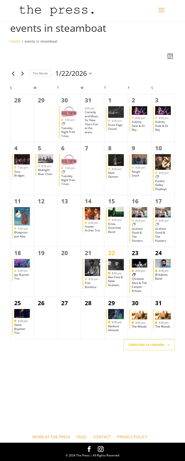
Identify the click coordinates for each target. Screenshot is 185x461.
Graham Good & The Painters (137, 235)
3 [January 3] (157, 100)
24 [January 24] (158, 253)
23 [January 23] (135, 253)
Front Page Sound (115, 127)
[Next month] (22, 73)
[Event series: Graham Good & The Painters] (134, 224)
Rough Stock (136, 174)
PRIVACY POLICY (132, 437)
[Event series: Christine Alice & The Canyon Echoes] (134, 275)
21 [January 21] (88, 253)
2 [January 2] (133, 100)
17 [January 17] (158, 201)
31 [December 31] (88, 100)
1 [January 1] (110, 100)
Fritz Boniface (91, 285)
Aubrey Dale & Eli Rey (138, 126)
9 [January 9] (133, 148)
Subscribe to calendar (147, 344)
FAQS (81, 437)
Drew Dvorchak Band (114, 228)
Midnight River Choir (45, 172)
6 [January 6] (63, 148)
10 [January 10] (158, 148)
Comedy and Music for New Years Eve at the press (92, 122)
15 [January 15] (111, 201)
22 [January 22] (111, 253)
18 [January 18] (17, 253)
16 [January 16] (135, 201)
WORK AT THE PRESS (51, 437)
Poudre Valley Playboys (161, 185)
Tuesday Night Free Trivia (68, 132)
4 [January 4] (16, 148)
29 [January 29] (111, 303)
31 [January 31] (158, 303)
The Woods (139, 326)
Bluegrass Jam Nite (21, 234)
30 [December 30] (64, 100)
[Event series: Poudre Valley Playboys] (157, 177)
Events (15, 41)
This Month (40, 73)
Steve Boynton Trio (19, 329)
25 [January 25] (17, 303)
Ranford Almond (113, 328)
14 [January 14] (88, 201)
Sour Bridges (19, 174)
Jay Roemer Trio (21, 277)
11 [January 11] (17, 201)
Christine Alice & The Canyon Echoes (139, 285)
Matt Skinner (113, 175)
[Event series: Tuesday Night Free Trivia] (63, 124)
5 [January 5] (39, 148)
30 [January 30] (135, 303)
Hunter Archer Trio (92, 228)
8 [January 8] (110, 148)
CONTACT (102, 437)
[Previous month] (13, 73)
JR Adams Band (161, 277)
